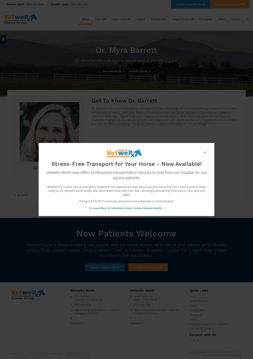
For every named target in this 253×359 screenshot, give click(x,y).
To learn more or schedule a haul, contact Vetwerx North (125, 208)
